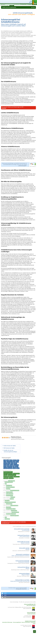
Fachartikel (23, 4)
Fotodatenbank (30, 4)
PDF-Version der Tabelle (9, 448)
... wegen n (7, 492)
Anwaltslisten (17, 4)
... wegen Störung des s (10, 505)
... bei (4, 484)
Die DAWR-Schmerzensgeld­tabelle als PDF (14, 522)
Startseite (3, 4)
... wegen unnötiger (8, 499)
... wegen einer (8, 481)
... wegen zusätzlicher (8, 497)
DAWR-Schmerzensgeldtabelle (9, 7)
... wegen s (7, 504)
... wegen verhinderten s (9, 510)
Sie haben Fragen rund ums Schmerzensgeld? (18, 588)
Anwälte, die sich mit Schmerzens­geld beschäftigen (10, 451)
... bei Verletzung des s (11, 490)
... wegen (7, 485)
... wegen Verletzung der (10, 512)
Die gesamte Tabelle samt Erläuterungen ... (13, 107)
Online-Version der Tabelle (10, 445)
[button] (18, 593)
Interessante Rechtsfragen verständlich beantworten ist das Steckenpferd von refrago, (14, 164)
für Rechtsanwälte (5, 6)
